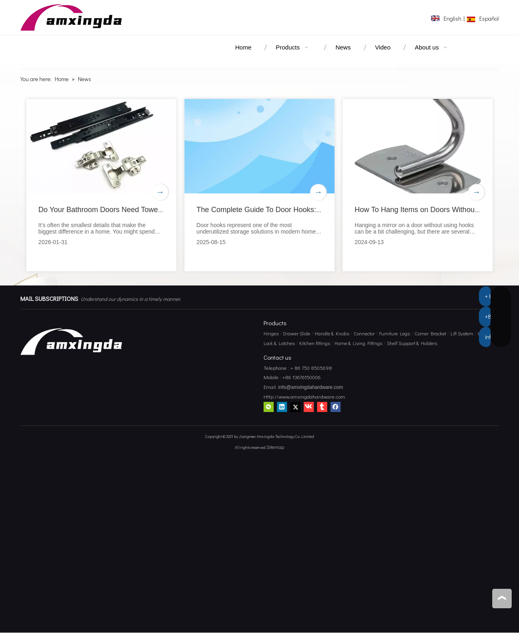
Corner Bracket (430, 333)
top (502, 598)
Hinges (271, 333)
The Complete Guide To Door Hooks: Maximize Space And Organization (313, 210)
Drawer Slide (296, 333)
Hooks (484, 333)
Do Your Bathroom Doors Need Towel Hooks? (113, 210)
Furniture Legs (394, 333)
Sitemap (275, 447)
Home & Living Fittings (358, 343)
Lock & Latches (279, 343)
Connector (364, 333)
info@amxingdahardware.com (310, 388)
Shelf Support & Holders (412, 343)
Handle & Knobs (332, 333)
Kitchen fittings (314, 343)
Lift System (461, 333)
